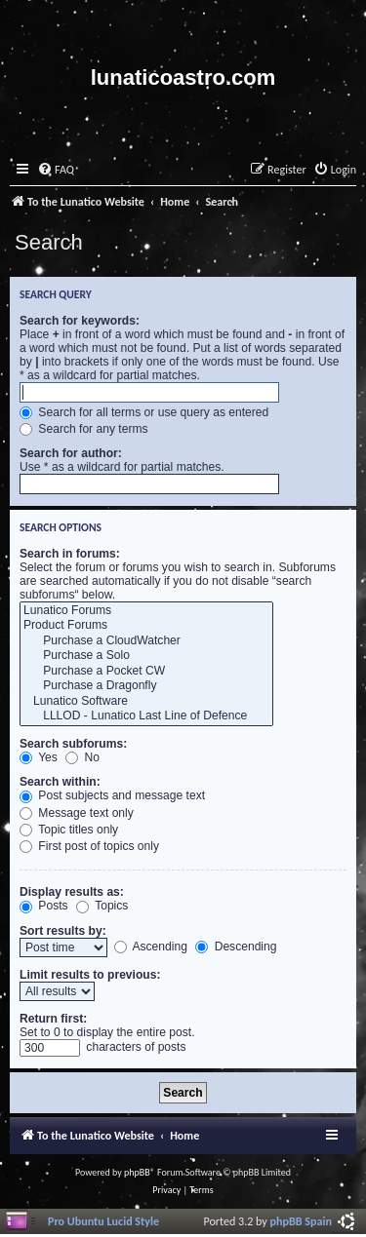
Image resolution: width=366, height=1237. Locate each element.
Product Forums (146, 626)
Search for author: (71, 453)
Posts (44, 905)
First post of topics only (89, 846)
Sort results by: (63, 931)
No (82, 757)
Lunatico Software (146, 702)
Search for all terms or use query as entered (144, 412)
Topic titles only (69, 829)
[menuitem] (55, 170)
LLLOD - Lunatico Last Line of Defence (146, 716)
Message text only (77, 813)
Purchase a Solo (146, 656)
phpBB (137, 1172)
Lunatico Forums (146, 611)
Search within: (60, 782)
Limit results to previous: (90, 975)
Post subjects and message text (112, 795)
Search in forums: (70, 554)
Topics (102, 905)
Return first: (53, 1018)
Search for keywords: (80, 321)
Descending (235, 946)
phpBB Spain (301, 1221)
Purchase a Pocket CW (146, 671)
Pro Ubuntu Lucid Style (103, 1221)
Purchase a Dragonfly (146, 686)
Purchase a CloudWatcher (146, 641)
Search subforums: (73, 744)
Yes (39, 757)
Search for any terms (84, 429)
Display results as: (72, 892)
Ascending (150, 946)
